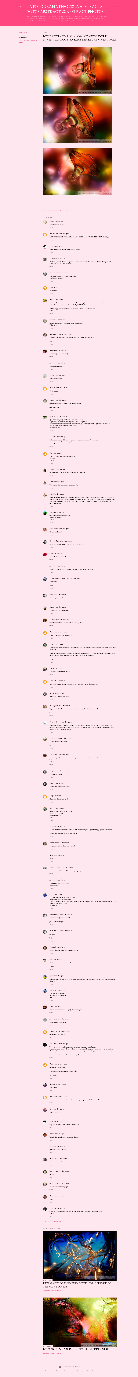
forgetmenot (54, 619)
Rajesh (52, 375)
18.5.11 (51, 1013)
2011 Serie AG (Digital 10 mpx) (58, 210)
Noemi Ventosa (55, 334)
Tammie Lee (54, 843)
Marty (51, 512)
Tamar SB (53, 693)
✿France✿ (53, 1159)
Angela (52, 258)
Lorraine (52, 469)
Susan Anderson (55, 738)
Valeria (51, 1006)
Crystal (52, 607)
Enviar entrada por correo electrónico (62, 207)
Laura (51, 482)
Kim (51, 1109)
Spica (51, 976)
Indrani (52, 1134)
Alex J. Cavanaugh (56, 868)
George (52, 1084)
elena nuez (53, 273)
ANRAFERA (53, 755)
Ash (50, 668)
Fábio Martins (54, 1031)
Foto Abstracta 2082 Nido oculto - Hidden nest (75, 1349)
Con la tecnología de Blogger (69, 1366)
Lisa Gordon (53, 1044)
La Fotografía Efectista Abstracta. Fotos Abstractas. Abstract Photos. (65, 9)
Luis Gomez (54, 529)
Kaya (51, 644)
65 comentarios (56, 1353)
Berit (51, 808)
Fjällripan (52, 783)
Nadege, (52, 350)
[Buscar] (115, 6)
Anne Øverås (54, 1019)
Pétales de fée (54, 722)
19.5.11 (51, 1177)
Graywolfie (53, 855)
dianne (52, 400)
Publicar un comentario (52, 1221)
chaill (51, 300)
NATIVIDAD (54, 234)
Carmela (52, 990)
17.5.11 (51, 227)
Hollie (51, 1196)
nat (50, 553)
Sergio (51, 796)
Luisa (51, 960)
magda (52, 894)
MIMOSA (52, 1208)
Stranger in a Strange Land (59, 578)
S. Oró (51, 494)
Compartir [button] (23, 32)
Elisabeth (52, 947)
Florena (52, 320)
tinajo (51, 221)
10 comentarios (56, 1290)
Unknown (53, 388)
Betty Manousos (55, 914)
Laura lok (52, 681)
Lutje (51, 246)
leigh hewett (54, 1171)
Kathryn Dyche (55, 541)
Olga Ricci (53, 416)
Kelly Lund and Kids (56, 771)
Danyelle (52, 595)
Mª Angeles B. (54, 706)
